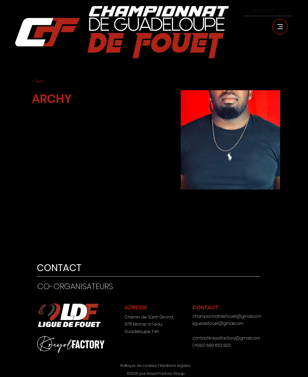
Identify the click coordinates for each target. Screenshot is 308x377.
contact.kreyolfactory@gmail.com (226, 338)
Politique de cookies (138, 365)
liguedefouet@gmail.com (218, 323)
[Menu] (280, 26)
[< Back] (42, 81)
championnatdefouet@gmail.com (226, 316)
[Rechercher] (267, 10)
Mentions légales (175, 365)
